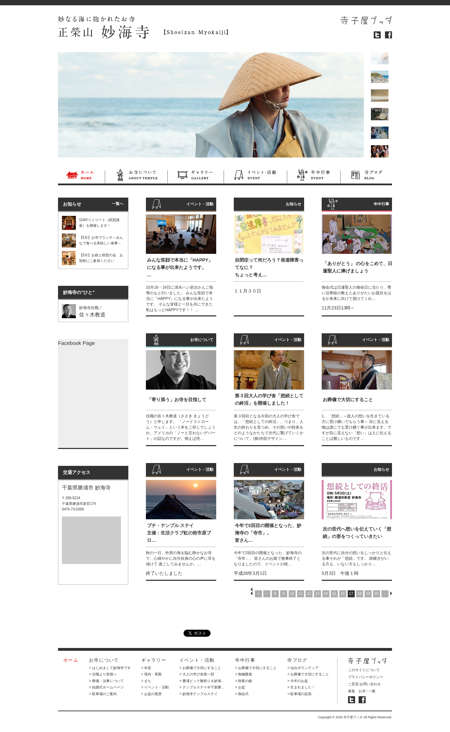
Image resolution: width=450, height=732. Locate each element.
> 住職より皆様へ (103, 674)
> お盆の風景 (151, 694)
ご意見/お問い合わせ (364, 684)
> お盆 (240, 687)
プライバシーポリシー (365, 677)
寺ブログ (366, 176)
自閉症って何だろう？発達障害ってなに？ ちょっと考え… (269, 267)
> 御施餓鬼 (243, 674)
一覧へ (117, 203)
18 (359, 594)
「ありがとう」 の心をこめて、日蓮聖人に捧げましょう (358, 267)
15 (334, 594)
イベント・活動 (255, 176)
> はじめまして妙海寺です (110, 668)
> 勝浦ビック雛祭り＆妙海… (202, 681)
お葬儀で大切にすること (348, 399)
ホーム (81, 176)
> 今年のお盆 (297, 681)
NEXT (391, 593)
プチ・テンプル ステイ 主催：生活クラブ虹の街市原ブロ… (179, 533)
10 (292, 594)
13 (317, 594)
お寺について (136, 176)
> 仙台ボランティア (303, 668)
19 (368, 594)
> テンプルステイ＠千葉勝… (202, 687)
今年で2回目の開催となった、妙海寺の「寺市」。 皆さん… (268, 533)
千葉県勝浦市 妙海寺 (86, 487)
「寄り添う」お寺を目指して (176, 399)
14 (326, 594)
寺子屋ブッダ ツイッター (351, 700)
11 (300, 594)
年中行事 (313, 176)
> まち (146, 681)
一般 (371, 691)
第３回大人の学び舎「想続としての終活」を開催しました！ (269, 399)
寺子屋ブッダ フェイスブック (362, 700)
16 (343, 594)
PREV (251, 593)
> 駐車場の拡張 (299, 694)
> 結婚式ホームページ (106, 687)
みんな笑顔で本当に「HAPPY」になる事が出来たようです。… (180, 267)
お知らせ (293, 204)
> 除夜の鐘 (243, 681)
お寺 (362, 691)
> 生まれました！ (301, 687)
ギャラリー (195, 176)
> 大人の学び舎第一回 (196, 674)
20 (376, 594)
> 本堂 (146, 668)
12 (309, 594)
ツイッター (377, 35)
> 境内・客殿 (151, 674)
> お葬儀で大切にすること (200, 668)
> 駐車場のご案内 (103, 694)
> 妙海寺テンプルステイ (198, 694)
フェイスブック (388, 35)
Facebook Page (76, 343)
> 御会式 (242, 694)
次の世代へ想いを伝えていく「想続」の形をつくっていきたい (357, 532)
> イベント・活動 (155, 687)
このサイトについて (364, 670)
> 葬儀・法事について (106, 681)
